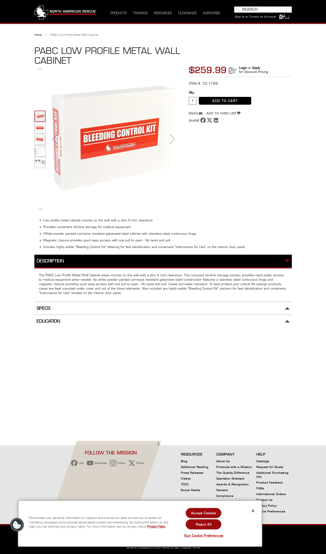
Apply (256, 68)
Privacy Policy (266, 505)
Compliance (224, 496)
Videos (186, 478)
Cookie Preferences (270, 512)
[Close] (253, 511)
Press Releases (192, 472)
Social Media (190, 490)
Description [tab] (50, 261)
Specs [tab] (43, 308)
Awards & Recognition (232, 484)
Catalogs (262, 461)
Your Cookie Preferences (204, 535)
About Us (223, 461)
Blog (184, 461)
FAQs (260, 488)
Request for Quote (269, 467)
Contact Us (264, 500)
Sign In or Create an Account (255, 16)
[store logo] (65, 13)
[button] (39, 69)
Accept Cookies (203, 513)
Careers (222, 490)
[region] (140, 523)
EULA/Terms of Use (166, 547)
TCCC (185, 484)
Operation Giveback (230, 478)
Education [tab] (48, 321)
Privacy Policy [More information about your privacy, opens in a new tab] (156, 526)
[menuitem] (118, 13)
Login (243, 68)
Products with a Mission (234, 467)
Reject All (203, 524)
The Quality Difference (232, 472)
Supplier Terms (190, 547)
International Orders (271, 494)
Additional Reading (194, 467)
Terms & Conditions (138, 547)
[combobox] (263, 9)
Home (38, 34)
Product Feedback (269, 482)
